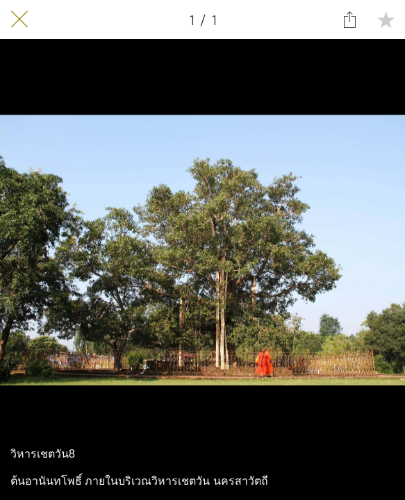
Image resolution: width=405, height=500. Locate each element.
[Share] (349, 19)
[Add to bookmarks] (385, 19)
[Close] (19, 19)
